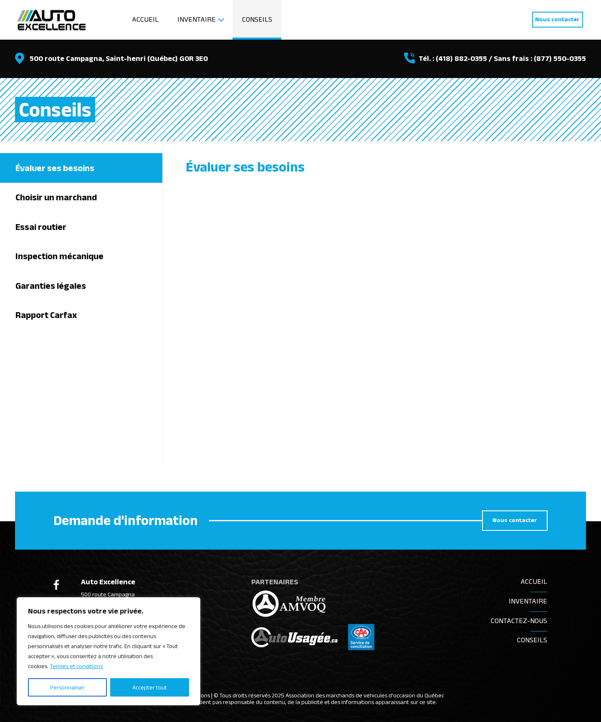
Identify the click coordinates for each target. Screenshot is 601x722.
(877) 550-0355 (560, 58)
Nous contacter (557, 19)
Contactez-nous (519, 620)
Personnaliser (67, 687)
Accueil (145, 19)
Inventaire (196, 19)
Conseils (257, 19)
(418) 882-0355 (461, 58)
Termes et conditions (76, 666)
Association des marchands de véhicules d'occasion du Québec (364, 695)
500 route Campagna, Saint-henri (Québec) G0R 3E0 (119, 58)
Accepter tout (149, 687)
